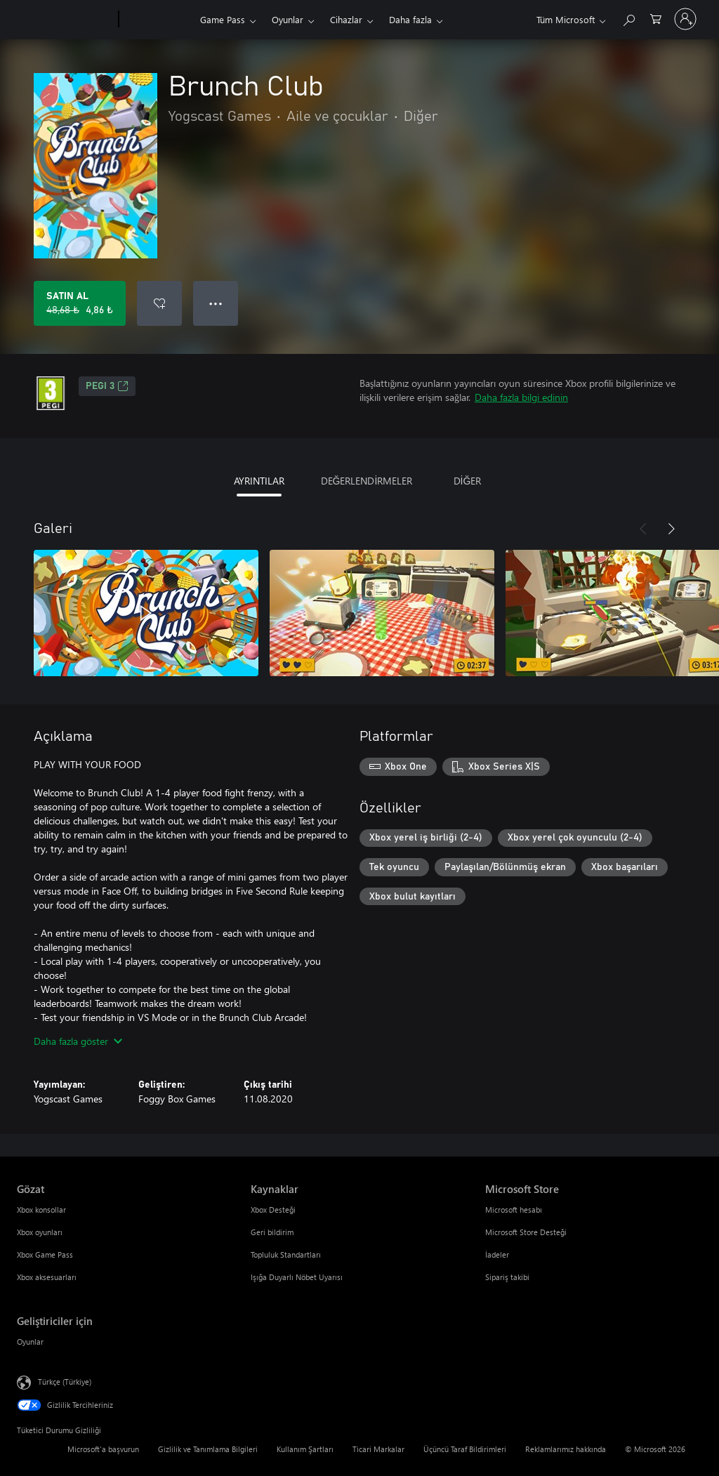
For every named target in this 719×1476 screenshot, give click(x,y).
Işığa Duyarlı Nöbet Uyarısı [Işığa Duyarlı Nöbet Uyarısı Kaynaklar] (297, 1276)
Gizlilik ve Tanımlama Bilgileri (208, 1449)
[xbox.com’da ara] (628, 18)
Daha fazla (410, 19)
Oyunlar (287, 19)
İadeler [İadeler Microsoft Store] (497, 1254)
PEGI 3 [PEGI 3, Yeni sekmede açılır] (107, 386)
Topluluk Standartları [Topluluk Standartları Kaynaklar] (286, 1254)
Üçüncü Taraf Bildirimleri (464, 1449)
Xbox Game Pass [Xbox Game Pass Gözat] (45, 1254)
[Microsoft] (65, 20)
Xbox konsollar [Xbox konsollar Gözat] (41, 1209)
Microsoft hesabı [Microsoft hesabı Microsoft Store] (513, 1209)
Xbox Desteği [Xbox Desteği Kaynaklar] (273, 1209)
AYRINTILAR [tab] (259, 480)
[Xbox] (158, 20)
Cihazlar (346, 19)
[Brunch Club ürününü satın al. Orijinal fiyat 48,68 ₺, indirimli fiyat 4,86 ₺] (80, 303)
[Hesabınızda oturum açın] (685, 19)
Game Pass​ (222, 19)
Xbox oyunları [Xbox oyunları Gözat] (39, 1232)
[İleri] (671, 529)
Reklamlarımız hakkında (565, 1449)
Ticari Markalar (378, 1449)
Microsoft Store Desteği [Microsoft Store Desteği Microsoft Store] (526, 1232)
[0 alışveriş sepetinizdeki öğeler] (655, 17)
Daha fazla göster (78, 1041)
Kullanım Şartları (305, 1449)
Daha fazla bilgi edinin (521, 397)
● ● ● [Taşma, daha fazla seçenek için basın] (216, 303)
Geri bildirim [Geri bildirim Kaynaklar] (272, 1232)
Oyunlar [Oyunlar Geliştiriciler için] (30, 1341)
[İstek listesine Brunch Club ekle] (159, 303)
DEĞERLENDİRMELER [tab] (367, 480)
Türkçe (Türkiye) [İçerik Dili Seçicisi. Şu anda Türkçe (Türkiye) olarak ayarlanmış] (64, 1381)
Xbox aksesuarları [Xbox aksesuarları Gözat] (47, 1276)
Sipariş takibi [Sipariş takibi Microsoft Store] (507, 1276)
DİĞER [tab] (468, 480)
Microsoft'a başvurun (103, 1449)
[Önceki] (643, 529)
